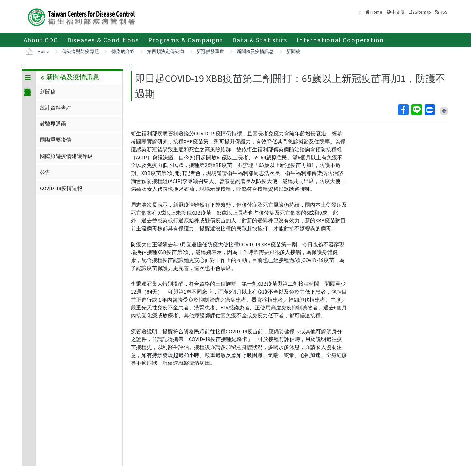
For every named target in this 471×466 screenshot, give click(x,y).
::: (23, 65)
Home (376, 12)
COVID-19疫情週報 (61, 188)
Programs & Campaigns (185, 40)
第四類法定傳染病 (165, 51)
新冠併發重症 (210, 51)
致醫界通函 (53, 123)
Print (429, 109)
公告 (45, 172)
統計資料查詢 (56, 107)
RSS (444, 12)
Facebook (403, 109)
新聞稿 (293, 51)
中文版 (398, 12)
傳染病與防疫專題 (80, 51)
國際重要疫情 (56, 139)
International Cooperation (340, 40)
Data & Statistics (260, 40)
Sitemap (423, 12)
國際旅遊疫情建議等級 (66, 156)
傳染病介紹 (122, 51)
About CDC (41, 40)
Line (416, 109)
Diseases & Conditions (103, 40)
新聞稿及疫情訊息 (255, 51)
